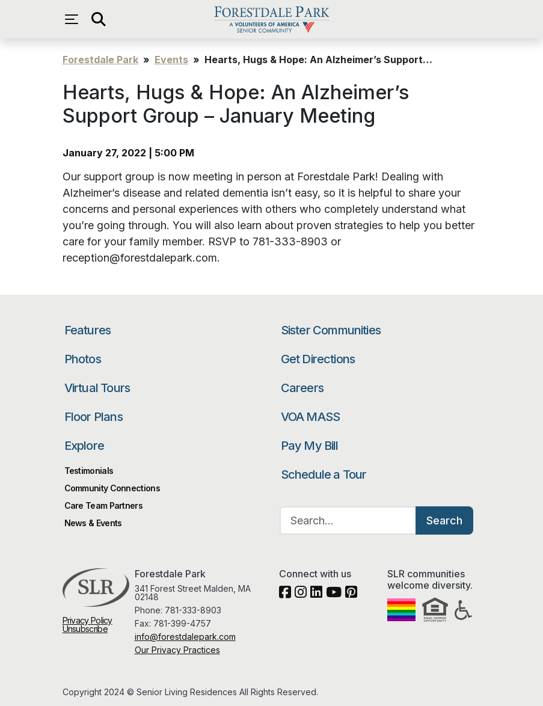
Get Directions (318, 359)
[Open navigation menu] (75, 19)
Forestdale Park (271, 19)
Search (444, 520)
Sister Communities (331, 330)
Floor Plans (93, 417)
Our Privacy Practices (177, 650)
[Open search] (99, 19)
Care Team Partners (103, 505)
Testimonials (89, 470)
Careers (302, 388)
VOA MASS (310, 417)
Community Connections (112, 488)
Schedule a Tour (324, 474)
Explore (84, 445)
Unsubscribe (85, 629)
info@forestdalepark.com (185, 636)
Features (87, 330)
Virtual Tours (97, 388)
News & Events (93, 523)
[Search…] (348, 520)
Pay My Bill (310, 445)
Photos (82, 359)
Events (171, 60)
